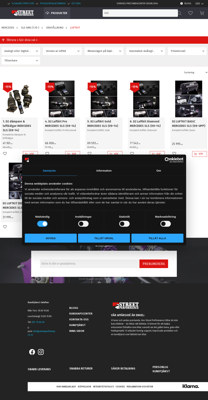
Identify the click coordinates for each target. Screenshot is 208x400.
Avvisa (51, 238)
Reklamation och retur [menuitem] (140, 386)
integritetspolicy (123, 279)
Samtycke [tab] (49, 170)
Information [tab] (104, 170)
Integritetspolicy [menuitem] (103, 386)
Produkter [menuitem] (59, 13)
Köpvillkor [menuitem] (84, 386)
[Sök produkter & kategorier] (147, 13)
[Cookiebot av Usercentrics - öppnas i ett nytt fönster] (167, 160)
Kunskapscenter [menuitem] (80, 313)
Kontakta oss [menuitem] (79, 319)
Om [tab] (158, 170)
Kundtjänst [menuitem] (77, 325)
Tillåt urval (104, 238)
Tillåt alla (157, 238)
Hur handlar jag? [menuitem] (66, 386)
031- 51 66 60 (38, 322)
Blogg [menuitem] (187, 3)
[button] (190, 13)
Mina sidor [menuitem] (76, 331)
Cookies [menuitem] (120, 386)
